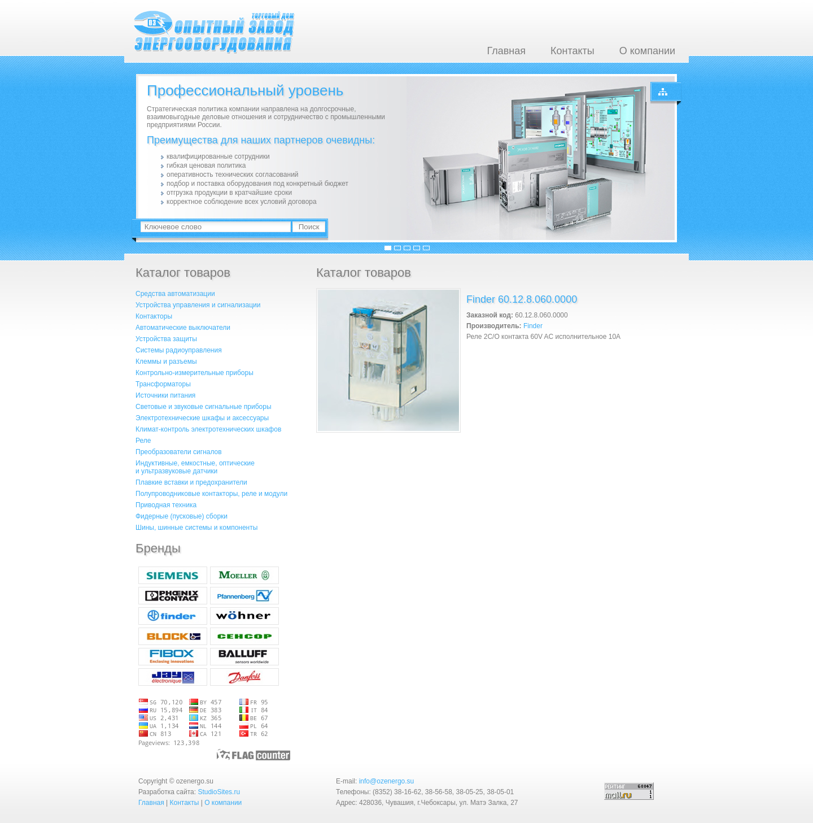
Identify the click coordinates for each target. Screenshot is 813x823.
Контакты (572, 50)
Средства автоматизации (175, 294)
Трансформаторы (163, 384)
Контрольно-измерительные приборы (194, 373)
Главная (506, 50)
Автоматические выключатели (183, 328)
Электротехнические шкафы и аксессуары (202, 418)
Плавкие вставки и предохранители (191, 482)
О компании (647, 50)
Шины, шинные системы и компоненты (196, 528)
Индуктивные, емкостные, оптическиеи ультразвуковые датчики (195, 467)
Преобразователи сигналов (179, 452)
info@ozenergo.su (386, 781)
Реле (143, 441)
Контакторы (154, 316)
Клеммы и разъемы (166, 361)
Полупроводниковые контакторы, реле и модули (211, 494)
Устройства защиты (166, 339)
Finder (533, 326)
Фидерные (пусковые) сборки (182, 516)
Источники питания (165, 395)
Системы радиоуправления (179, 350)
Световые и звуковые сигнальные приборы (204, 407)
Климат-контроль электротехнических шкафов (208, 429)
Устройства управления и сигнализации (198, 305)
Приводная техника (166, 505)
